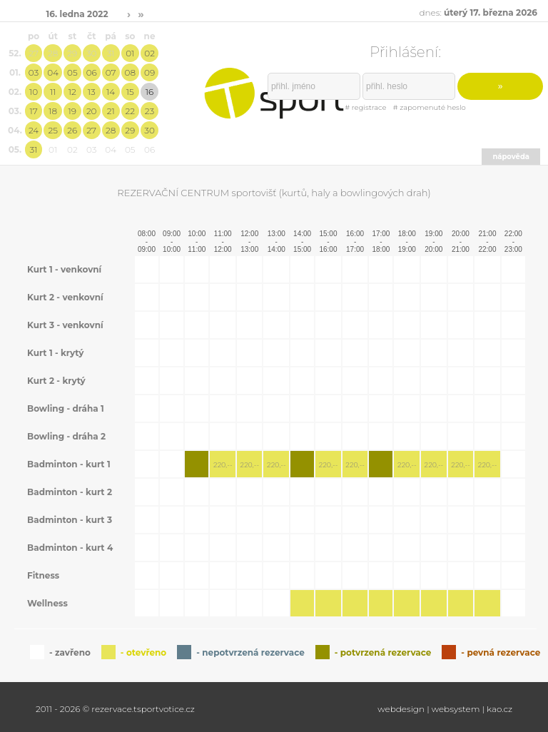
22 (131, 111)
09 (149, 72)
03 (34, 72)
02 (149, 53)
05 (72, 72)
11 (53, 91)
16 (149, 91)
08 (130, 72)
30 (91, 53)
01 (130, 53)
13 (92, 91)
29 (72, 53)
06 (91, 72)
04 (53, 72)
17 (33, 111)
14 (110, 91)
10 (33, 91)
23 (149, 111)
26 (72, 130)
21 (111, 111)
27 (34, 53)
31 (111, 53)
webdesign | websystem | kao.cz (444, 708)
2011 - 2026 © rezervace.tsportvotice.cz (115, 708)
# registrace (365, 107)
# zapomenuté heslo (429, 107)
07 (111, 72)
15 (130, 91)
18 (53, 111)
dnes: (478, 12)
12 (72, 91)
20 (91, 111)
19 (72, 111)
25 (52, 130)
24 (34, 130)
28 (53, 53)
